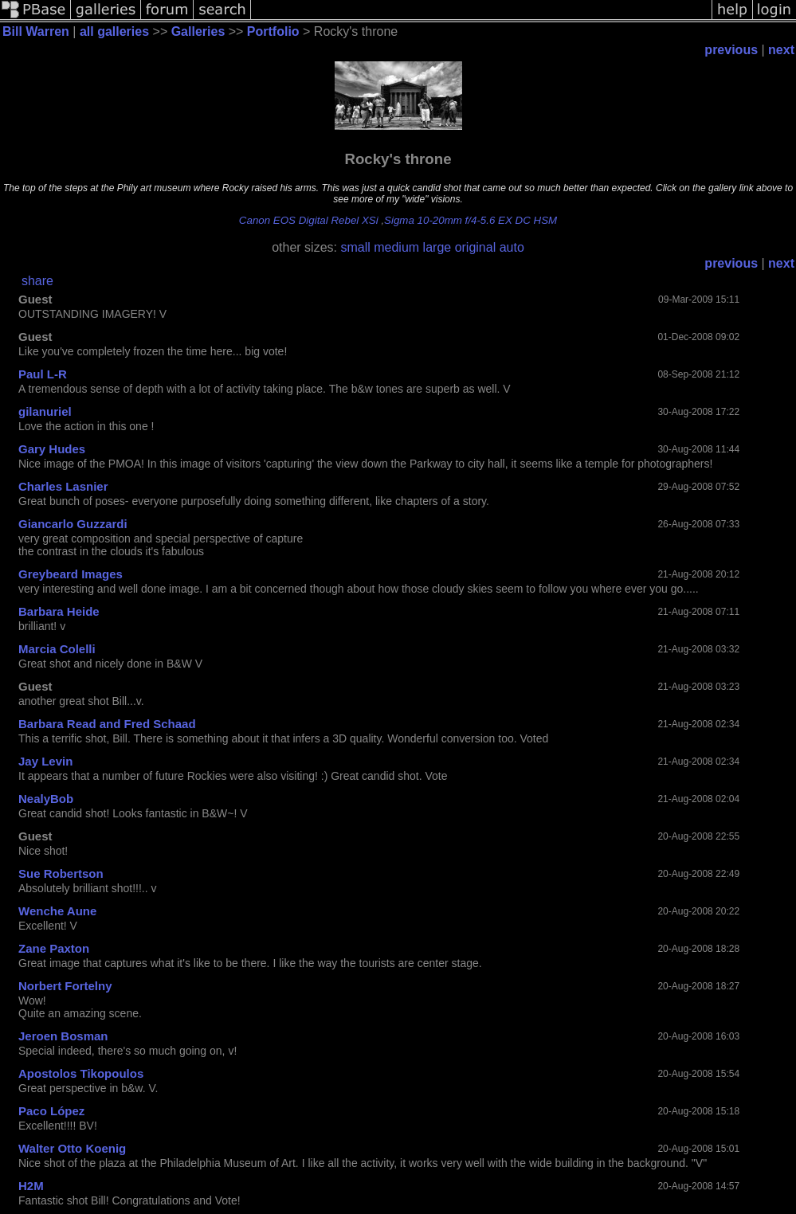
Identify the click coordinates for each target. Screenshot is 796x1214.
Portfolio (273, 31)
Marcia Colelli (57, 649)
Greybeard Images (70, 574)
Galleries (198, 31)
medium (396, 247)
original (475, 247)
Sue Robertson (61, 873)
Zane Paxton (53, 948)
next (781, 50)
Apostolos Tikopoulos (80, 1073)
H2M (31, 1185)
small (355, 247)
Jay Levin (45, 761)
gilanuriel (45, 411)
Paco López (51, 1111)
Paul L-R (42, 374)
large (437, 247)
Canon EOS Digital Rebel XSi (308, 220)
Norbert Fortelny (65, 986)
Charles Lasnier (63, 486)
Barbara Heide (59, 611)
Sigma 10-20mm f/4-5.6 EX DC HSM (470, 220)
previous (731, 50)
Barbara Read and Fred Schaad (107, 723)
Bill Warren (35, 31)
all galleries (114, 31)
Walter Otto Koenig (72, 1148)
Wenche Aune (57, 911)
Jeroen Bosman (63, 1036)
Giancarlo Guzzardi (72, 524)
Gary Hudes (51, 449)
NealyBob (45, 798)
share (37, 281)
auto (512, 247)
